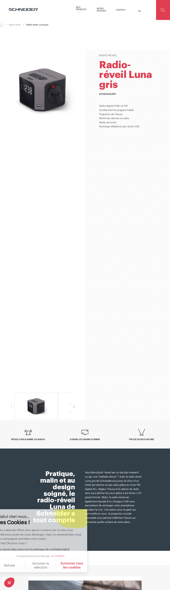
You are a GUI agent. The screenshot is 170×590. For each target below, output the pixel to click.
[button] (9, 582)
